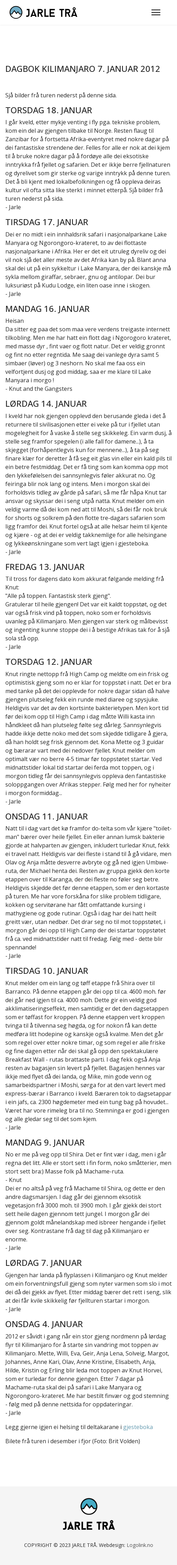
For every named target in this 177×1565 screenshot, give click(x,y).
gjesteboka (138, 1427)
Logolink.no (140, 1545)
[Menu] (155, 12)
